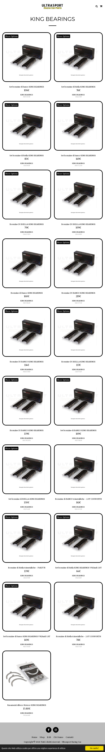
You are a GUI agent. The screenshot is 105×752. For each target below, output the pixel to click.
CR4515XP (78, 646)
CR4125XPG (26, 234)
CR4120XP (78, 97)
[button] (3, 6)
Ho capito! (94, 748)
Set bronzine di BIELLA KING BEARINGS (27, 499)
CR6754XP (26, 509)
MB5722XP (78, 165)
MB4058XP (26, 372)
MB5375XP (78, 303)
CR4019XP (26, 578)
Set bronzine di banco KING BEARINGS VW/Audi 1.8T (26, 636)
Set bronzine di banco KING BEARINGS (26, 87)
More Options (11, 36)
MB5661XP (26, 646)
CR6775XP (78, 372)
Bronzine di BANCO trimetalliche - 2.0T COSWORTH (78, 499)
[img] (26, 57)
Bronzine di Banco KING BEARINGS (27, 293)
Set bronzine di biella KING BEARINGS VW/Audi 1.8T (78, 568)
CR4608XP (78, 234)
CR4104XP (78, 578)
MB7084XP (26, 303)
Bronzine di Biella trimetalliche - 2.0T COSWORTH (78, 636)
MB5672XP (78, 509)
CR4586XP (26, 165)
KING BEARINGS (26, 95)
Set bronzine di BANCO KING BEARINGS (78, 430)
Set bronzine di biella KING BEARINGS (78, 87)
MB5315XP (26, 97)
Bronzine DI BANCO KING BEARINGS (78, 293)
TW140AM (26, 715)
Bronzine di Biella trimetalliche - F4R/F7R (26, 568)
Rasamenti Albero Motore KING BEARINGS (26, 705)
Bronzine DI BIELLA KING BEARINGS (27, 224)
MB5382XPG (27, 440)
